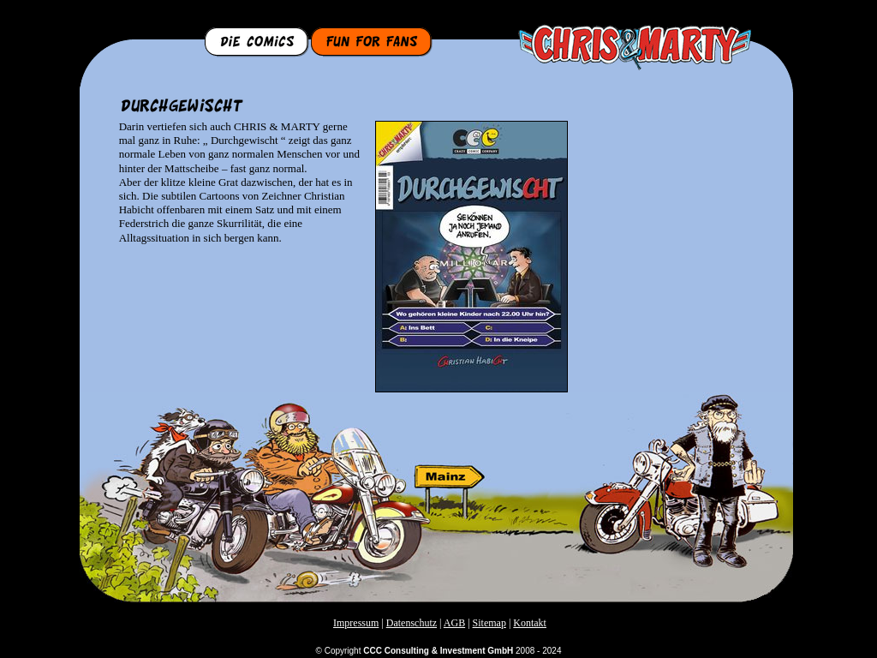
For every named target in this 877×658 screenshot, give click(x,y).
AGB (454, 623)
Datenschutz (411, 623)
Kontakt (529, 623)
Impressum (356, 623)
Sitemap (489, 623)
